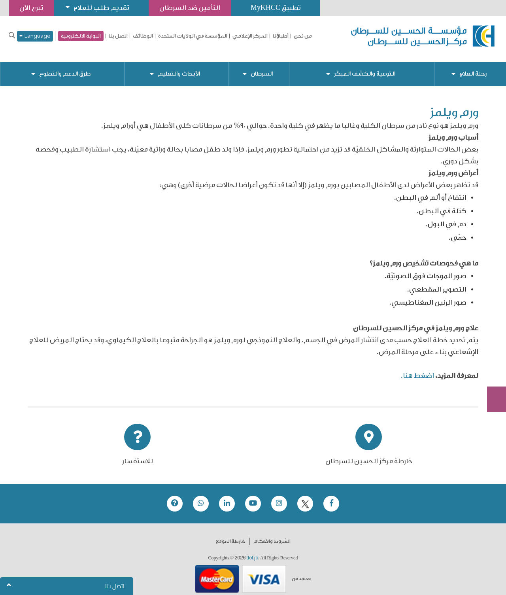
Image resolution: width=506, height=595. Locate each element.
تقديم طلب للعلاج (101, 7)
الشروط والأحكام (272, 535)
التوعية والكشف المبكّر (364, 67)
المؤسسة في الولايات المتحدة (192, 36)
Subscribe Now (492, 371)
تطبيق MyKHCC (275, 7)
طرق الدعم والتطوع (65, 67)
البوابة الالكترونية (81, 36)
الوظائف (143, 36)
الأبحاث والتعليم (179, 67)
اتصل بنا (118, 36)
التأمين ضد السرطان (189, 7)
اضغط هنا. (417, 369)
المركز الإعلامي (250, 36)
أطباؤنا (281, 36)
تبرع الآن (492, 341)
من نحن (303, 36)
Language (35, 36)
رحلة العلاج (473, 67)
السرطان (262, 67)
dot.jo (252, 551)
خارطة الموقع (230, 535)
